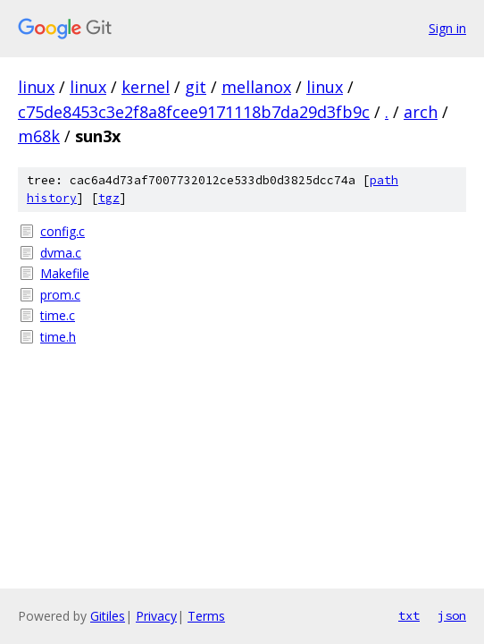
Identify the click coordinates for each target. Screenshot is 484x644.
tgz (109, 198)
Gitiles (107, 615)
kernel (145, 86)
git (195, 86)
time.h (58, 336)
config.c (62, 231)
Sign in (447, 28)
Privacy (156, 615)
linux (36, 86)
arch (421, 112)
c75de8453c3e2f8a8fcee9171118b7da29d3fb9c (194, 112)
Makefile (64, 273)
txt (409, 615)
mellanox (256, 86)
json (452, 615)
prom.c (60, 294)
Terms (206, 615)
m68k (39, 136)
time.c (57, 315)
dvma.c (60, 252)
